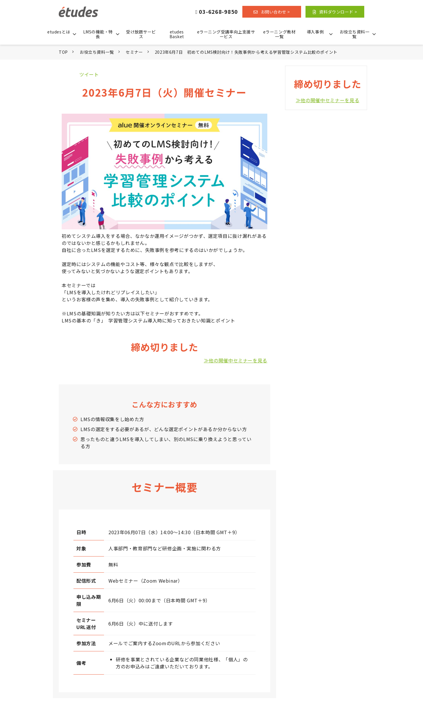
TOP (63, 52)
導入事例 (315, 32)
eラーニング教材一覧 (279, 34)
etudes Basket (176, 34)
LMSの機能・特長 (98, 34)
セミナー (134, 52)
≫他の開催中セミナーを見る (235, 360)
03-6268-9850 (218, 12)
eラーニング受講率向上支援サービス (226, 34)
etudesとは (58, 32)
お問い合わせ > (275, 12)
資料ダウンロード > (338, 12)
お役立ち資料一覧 (355, 34)
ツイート (89, 74)
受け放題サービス (141, 34)
